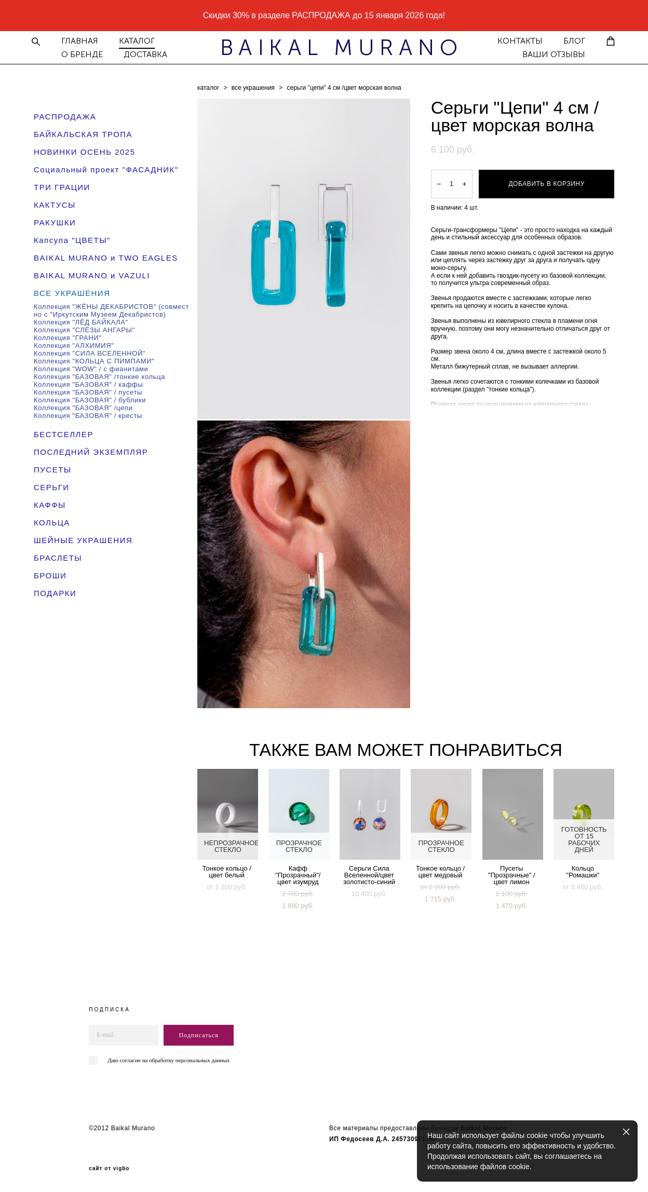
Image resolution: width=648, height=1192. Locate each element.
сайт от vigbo (109, 1167)
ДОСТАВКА (150, 54)
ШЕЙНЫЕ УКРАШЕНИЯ (83, 539)
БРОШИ (50, 574)
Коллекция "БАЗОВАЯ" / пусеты (88, 391)
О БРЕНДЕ (86, 54)
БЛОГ (569, 40)
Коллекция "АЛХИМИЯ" (74, 344)
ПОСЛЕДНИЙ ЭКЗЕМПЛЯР (91, 450)
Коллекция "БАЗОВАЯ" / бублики (90, 399)
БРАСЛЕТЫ (58, 556)
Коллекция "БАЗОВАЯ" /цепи (83, 407)
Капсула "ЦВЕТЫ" (72, 239)
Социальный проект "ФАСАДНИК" (106, 168)
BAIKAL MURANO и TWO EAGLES (106, 256)
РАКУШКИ (55, 221)
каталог (208, 86)
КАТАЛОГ (141, 40)
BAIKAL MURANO (324, 47)
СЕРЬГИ (52, 486)
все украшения (253, 86)
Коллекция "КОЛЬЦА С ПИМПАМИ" (94, 360)
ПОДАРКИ (55, 592)
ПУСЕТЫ (53, 468)
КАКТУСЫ (55, 203)
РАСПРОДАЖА (65, 115)
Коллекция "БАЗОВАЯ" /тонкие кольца (99, 376)
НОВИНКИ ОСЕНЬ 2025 (85, 150)
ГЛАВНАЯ (84, 40)
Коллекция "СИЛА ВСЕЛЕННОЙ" (89, 352)
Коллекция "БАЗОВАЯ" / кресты (88, 414)
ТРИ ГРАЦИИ (62, 186)
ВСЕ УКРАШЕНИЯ (72, 292)
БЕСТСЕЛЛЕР (63, 433)
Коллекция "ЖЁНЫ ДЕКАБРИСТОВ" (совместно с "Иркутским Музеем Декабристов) (111, 309)
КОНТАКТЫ (515, 40)
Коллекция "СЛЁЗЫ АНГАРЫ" (84, 329)
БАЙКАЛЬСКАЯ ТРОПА (83, 133)
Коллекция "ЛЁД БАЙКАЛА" (81, 321)
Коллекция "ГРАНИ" (68, 337)
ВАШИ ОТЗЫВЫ (549, 54)
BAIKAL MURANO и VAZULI (92, 274)
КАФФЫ (50, 503)
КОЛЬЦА (52, 521)
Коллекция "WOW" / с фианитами (91, 368)
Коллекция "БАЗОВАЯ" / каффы (88, 383)
